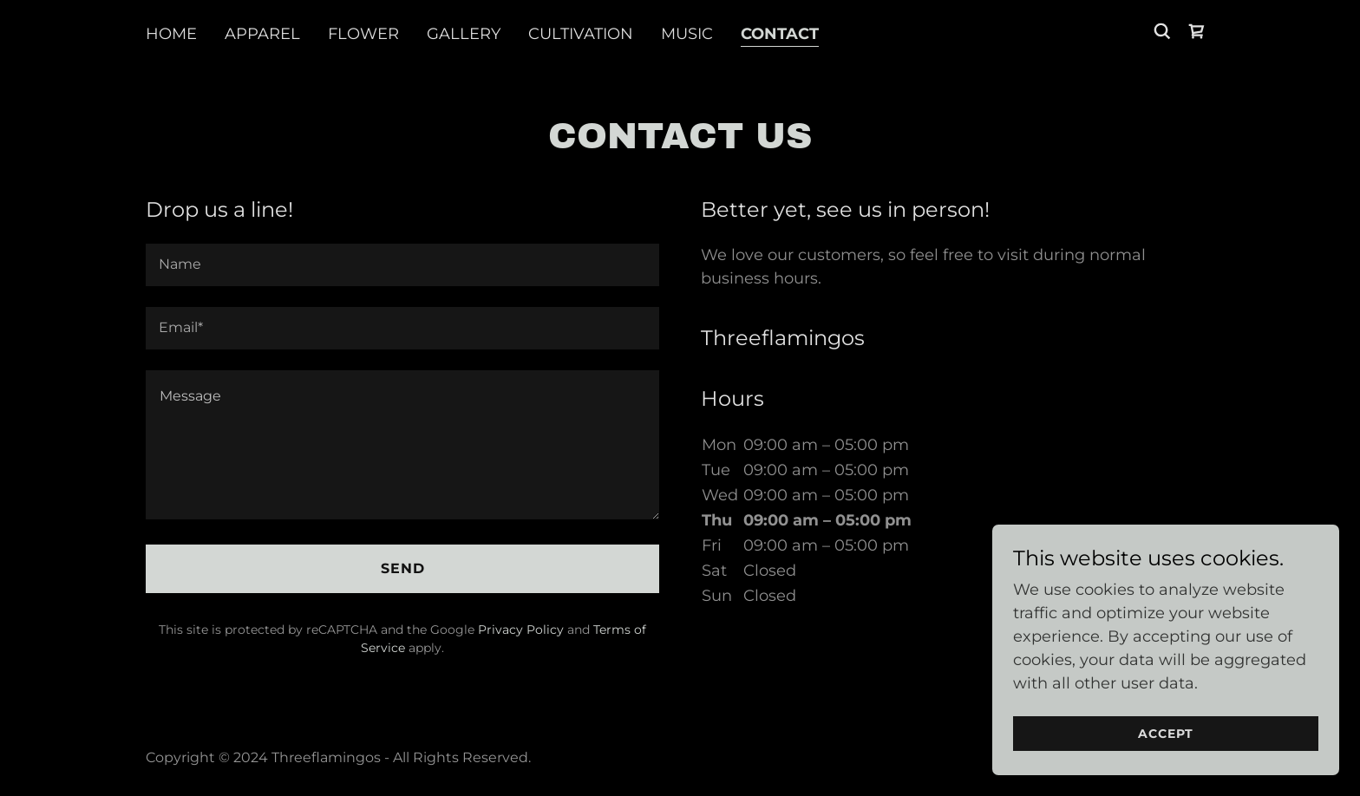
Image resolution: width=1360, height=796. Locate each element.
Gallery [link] (463, 33)
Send (403, 568)
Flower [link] (363, 33)
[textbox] (402, 265)
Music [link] (687, 33)
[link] (1197, 31)
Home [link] (171, 33)
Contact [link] (780, 33)
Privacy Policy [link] (521, 629)
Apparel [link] (262, 33)
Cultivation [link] (580, 33)
